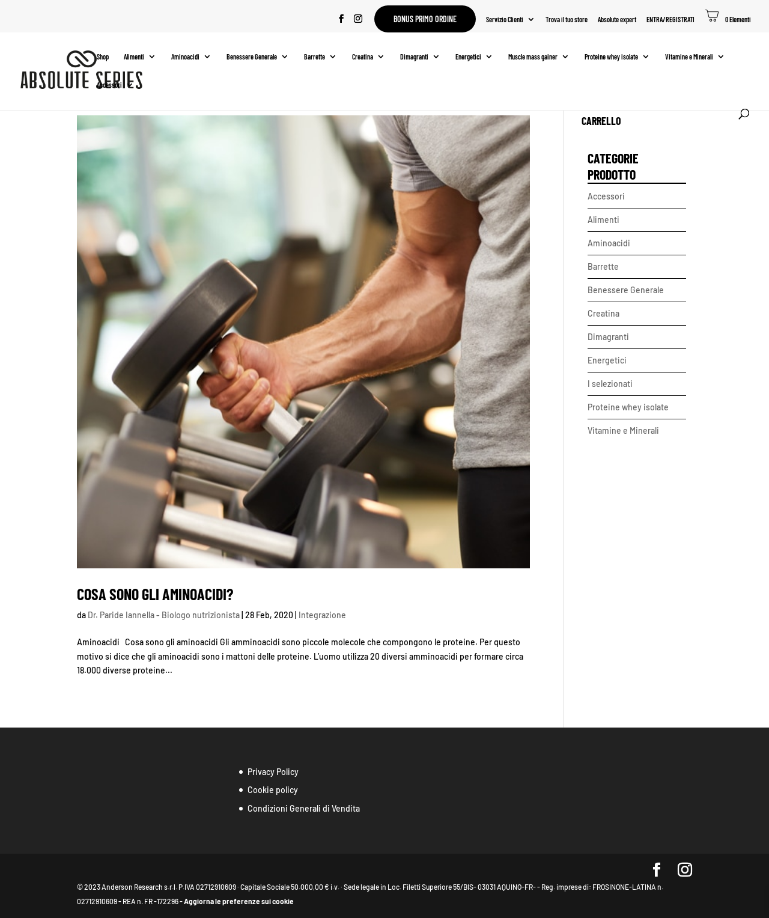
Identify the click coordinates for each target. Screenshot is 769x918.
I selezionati (610, 383)
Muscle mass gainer (533, 56)
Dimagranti (414, 56)
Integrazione (322, 615)
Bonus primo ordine (425, 19)
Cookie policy (273, 790)
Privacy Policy (273, 772)
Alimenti (134, 56)
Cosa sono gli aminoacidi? (155, 594)
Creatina (362, 56)
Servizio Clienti (504, 19)
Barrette (314, 56)
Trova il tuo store (567, 19)
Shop (103, 56)
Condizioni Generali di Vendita (304, 808)
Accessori (109, 85)
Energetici (468, 56)
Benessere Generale (251, 56)
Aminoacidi (185, 56)
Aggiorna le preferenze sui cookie (239, 901)
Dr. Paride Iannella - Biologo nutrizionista (164, 615)
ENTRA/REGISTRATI (670, 19)
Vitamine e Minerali (689, 56)
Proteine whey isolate (611, 56)
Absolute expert (617, 19)
